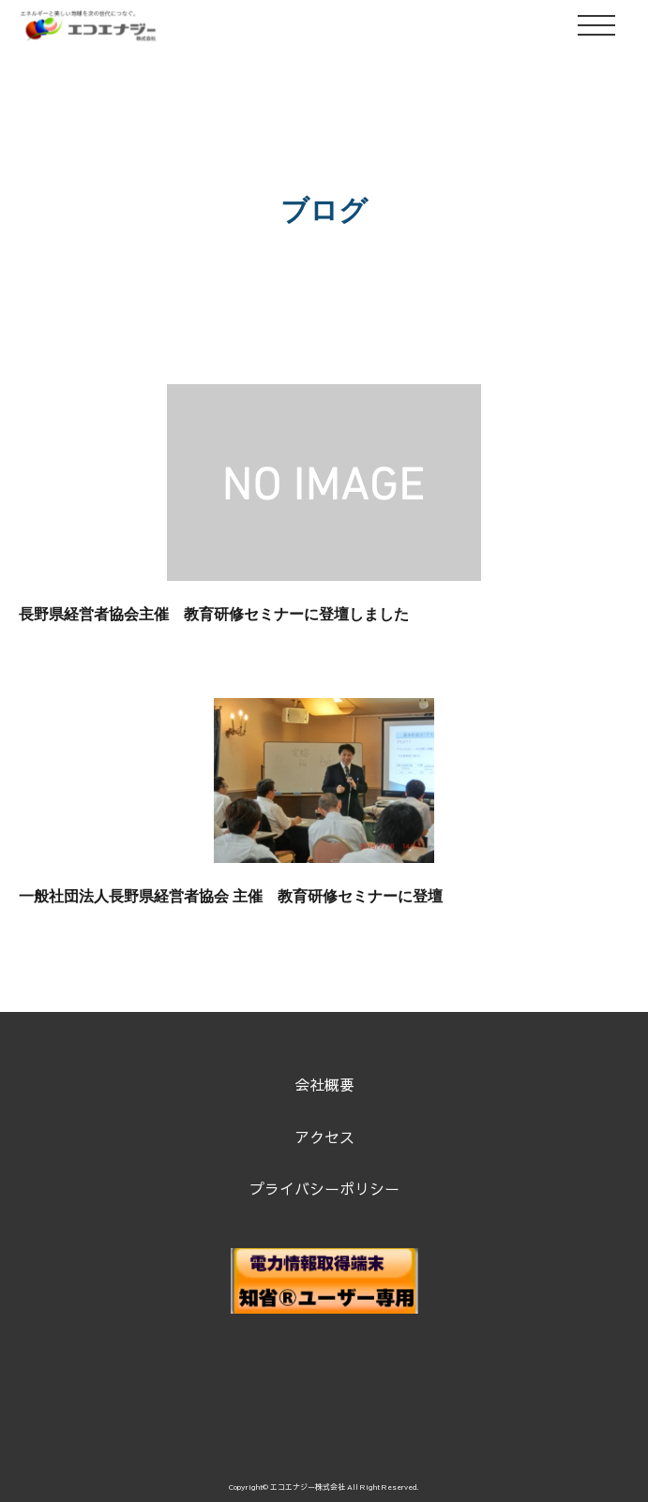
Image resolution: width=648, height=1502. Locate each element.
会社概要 (324, 1084)
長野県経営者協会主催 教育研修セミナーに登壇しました (214, 614)
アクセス (324, 1136)
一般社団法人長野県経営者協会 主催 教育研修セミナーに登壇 (231, 896)
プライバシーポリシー (324, 1188)
